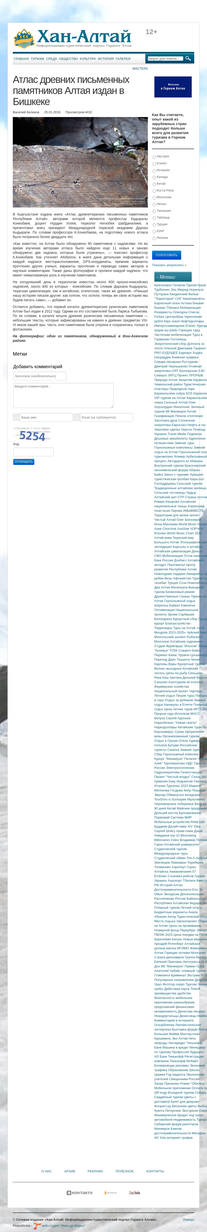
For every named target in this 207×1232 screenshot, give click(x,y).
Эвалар (160, 795)
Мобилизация (173, 556)
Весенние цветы (184, 1106)
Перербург (188, 930)
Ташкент (199, 348)
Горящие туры (189, 330)
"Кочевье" (162, 650)
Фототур (169, 984)
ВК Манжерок (176, 411)
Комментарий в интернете (174, 1020)
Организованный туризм (181, 736)
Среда (51, 59)
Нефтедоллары (192, 321)
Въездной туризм (181, 1092)
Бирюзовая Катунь (168, 939)
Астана (186, 303)
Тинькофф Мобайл (184, 1061)
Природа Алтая (166, 380)
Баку (173, 781)
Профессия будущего (188, 1052)
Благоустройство (178, 623)
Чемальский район (169, 384)
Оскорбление (164, 1025)
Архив (69, 1171)
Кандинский (179, 294)
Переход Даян (165, 659)
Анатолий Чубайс (167, 971)
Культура (88, 59)
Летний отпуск (191, 907)
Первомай (162, 817)
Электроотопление (180, 768)
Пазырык (198, 790)
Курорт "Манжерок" (169, 759)
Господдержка (165, 483)
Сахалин (161, 682)
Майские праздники (191, 808)
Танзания (162, 211)
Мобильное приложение (173, 1088)
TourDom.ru (163, 799)
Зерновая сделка (167, 429)
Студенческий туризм (170, 849)
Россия (194, 1079)
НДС (190, 763)
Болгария (179, 799)
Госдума (177, 790)
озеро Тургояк (187, 984)
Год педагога (176, 1074)
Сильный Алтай (176, 402)
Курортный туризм (191, 664)
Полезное (125, 1171)
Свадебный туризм (169, 1097)
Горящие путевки (177, 953)
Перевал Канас (166, 655)
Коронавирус (164, 732)
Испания (161, 170)
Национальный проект (171, 691)
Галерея (123, 59)
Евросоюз (179, 425)
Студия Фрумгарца (169, 646)
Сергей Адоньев (178, 718)
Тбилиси (173, 308)
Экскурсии (172, 894)
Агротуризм (177, 682)
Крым (202, 285)
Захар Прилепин (167, 1083)
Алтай (191, 411)
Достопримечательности (173, 889)
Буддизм (161, 826)
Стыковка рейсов (181, 876)
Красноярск (163, 285)
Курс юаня (172, 321)
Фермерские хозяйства (171, 686)
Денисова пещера (191, 1011)
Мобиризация (190, 308)
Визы (168, 578)
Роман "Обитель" (193, 1083)
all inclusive (195, 682)
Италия (160, 786)
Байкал (175, 605)
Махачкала (179, 587)
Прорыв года (164, 713)
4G (157, 1138)
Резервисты (163, 312)
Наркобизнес (164, 723)
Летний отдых (165, 695)
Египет (160, 163)
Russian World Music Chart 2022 (178, 533)
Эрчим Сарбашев (181, 614)
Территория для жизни (171, 515)
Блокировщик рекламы (172, 1065)
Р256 (174, 650)
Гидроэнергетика (167, 772)
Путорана (162, 294)
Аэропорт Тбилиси (182, 880)
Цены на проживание (185, 926)
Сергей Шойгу (165, 831)
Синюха (173, 750)
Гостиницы (178, 339)
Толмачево (163, 867)
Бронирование (190, 813)
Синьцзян (195, 673)
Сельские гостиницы (170, 492)
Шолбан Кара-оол (190, 479)
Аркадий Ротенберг (169, 944)
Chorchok (169, 529)
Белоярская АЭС (192, 371)
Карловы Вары (166, 664)
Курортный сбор (185, 619)
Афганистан (182, 578)
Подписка (194, 434)
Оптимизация (165, 610)
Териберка (195, 862)
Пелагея (190, 759)
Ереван (160, 308)
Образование (178, 1070)
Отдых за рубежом (179, 700)
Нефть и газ (196, 425)
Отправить (24, 462)
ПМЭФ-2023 (163, 935)
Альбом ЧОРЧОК (190, 529)
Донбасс (180, 560)
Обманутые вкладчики (183, 795)
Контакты (155, 1171)
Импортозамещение (170, 326)
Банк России (164, 560)
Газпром (179, 285)
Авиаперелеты (194, 298)
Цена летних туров (178, 709)
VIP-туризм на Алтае (170, 398)
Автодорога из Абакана (184, 461)
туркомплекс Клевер (170, 456)
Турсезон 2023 (177, 786)
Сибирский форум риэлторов (176, 1124)
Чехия (195, 659)
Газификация (164, 416)
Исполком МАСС (187, 713)
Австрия (161, 156)
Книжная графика (185, 357)
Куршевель (163, 1038)
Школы (194, 1070)
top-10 (175, 835)
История (106, 59)
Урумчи (184, 655)
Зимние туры (184, 443)
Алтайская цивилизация (173, 551)
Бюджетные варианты (171, 912)
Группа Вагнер (196, 957)
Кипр (188, 790)
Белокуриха (163, 619)
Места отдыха (165, 921)
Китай (159, 184)
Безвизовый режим (180, 592)
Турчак (202, 1119)
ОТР (181, 497)
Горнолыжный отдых (179, 601)
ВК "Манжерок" (173, 966)
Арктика (176, 677)
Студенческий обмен (170, 858)
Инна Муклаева (166, 524)
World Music (188, 524)
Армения (161, 781)
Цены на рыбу (177, 673)
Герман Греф (194, 966)
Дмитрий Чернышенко (171, 366)
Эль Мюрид (180, 289)
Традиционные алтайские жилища (180, 488)
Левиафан (179, 862)
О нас (47, 1171)
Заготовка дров (166, 420)
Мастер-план (190, 1034)
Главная (21, 59)
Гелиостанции (191, 772)
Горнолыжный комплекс (181, 754)
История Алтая (171, 885)
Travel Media (177, 434)
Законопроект (187, 921)
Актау (172, 916)
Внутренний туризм (169, 465)
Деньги (197, 551)
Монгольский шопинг (170, 637)
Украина (161, 880)
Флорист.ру (163, 1106)
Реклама (95, 1171)
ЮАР (158, 231)
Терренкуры (163, 628)
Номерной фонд (167, 930)
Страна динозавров (169, 957)
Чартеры (195, 691)
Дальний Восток (194, 677)
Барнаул (186, 353)
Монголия (162, 197)
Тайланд (161, 218)
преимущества (165, 993)
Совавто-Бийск (189, 650)
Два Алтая (162, 587)
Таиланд (200, 781)
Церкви (160, 1074)
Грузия (200, 876)
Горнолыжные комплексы (174, 447)
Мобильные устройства (172, 822)
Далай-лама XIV (181, 826)
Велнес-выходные (168, 668)
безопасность (165, 998)
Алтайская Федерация (190, 903)
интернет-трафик (179, 1138)
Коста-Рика (163, 190)
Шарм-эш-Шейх (166, 330)
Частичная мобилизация (173, 335)
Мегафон (199, 1133)
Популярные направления (174, 980)
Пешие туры (185, 695)
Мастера (140, 68)
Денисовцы (188, 1016)
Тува (196, 826)
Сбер (158, 754)
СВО (158, 556)
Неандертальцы (167, 1016)
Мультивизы (196, 799)
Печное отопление (189, 416)
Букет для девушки (185, 1101)
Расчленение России (170, 898)
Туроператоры (175, 763)
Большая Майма (167, 1034)
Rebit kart (198, 822)
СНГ (178, 298)
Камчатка (188, 605)
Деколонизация (191, 894)
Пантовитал (176, 565)
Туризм (37, 59)
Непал (159, 204)
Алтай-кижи (163, 538)
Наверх (188, 1219)
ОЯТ (175, 371)
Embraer (161, 876)
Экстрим (194, 975)
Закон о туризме (176, 474)
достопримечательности (173, 1133)
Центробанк (174, 317)
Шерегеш (161, 605)
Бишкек (198, 303)
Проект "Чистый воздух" (172, 777)
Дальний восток (166, 813)
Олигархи (180, 312)
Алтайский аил (166, 497)
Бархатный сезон (167, 303)
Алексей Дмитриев (178, 348)
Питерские (173, 1110)
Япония (160, 238)
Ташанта (184, 659)
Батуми (174, 745)
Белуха (160, 718)
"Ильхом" (190, 646)
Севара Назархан (168, 362)
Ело (195, 889)
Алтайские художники (186, 641)
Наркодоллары (166, 727)
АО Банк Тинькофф (169, 1056)
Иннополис (182, 407)
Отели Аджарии (191, 741)
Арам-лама (185, 831)
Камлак (176, 1129)
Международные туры (171, 853)
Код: (16, 444)
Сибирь (200, 1092)
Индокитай (184, 781)
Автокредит (177, 1043)
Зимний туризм (191, 750)
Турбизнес (162, 289)
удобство (184, 993)
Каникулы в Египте (178, 704)
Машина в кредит (176, 1047)
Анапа (193, 912)
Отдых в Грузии (166, 741)
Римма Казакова (167, 501)
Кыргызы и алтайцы (188, 547)
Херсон (187, 429)
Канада (160, 177)
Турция (160, 224)
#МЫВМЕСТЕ (193, 510)
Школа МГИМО (178, 948)
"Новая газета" (186, 723)
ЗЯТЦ (172, 375)
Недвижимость (185, 1119)
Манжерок (162, 1129)
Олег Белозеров (188, 520)
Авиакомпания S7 (182, 871)
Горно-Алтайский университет (177, 844)
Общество (68, 59)
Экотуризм (190, 1110)
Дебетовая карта (177, 989)
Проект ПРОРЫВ (190, 375)
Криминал (179, 975)
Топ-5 (191, 858)
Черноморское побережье (174, 804)
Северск (161, 375)
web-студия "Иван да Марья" (59, 1225)
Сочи (183, 583)
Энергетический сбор (170, 344)
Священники (179, 1079)
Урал (158, 984)
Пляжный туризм (167, 907)
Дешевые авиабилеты (171, 438)
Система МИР (181, 817)
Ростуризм (190, 362)
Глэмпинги (162, 975)
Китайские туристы (192, 727)
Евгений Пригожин (168, 962)
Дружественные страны (172, 596)
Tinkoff (195, 989)
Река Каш (162, 677)
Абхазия (161, 916)
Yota (163, 1138)
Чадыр (191, 492)
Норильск (196, 289)
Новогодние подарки (170, 574)
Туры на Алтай (184, 628)
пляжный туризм (193, 971)
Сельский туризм (189, 483)
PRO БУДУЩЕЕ (166, 353)
